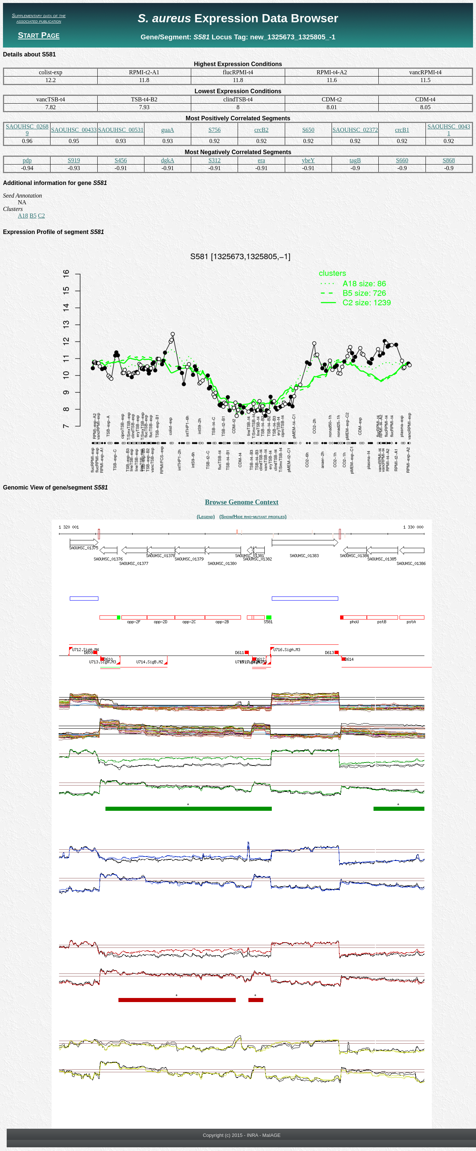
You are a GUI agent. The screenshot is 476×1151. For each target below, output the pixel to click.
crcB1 (402, 130)
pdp (27, 160)
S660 (402, 160)
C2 (41, 215)
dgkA (168, 160)
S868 (449, 160)
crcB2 (261, 130)
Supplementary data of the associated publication (39, 18)
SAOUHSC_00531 (121, 130)
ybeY (308, 160)
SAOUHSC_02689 (27, 129)
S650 (308, 130)
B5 (33, 215)
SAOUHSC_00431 (448, 129)
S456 (121, 160)
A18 (23, 215)
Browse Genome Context (241, 502)
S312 (214, 160)
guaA (167, 130)
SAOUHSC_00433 (74, 130)
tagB (355, 160)
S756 (214, 130)
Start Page (38, 35)
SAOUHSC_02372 (355, 130)
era (261, 160)
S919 (74, 160)
